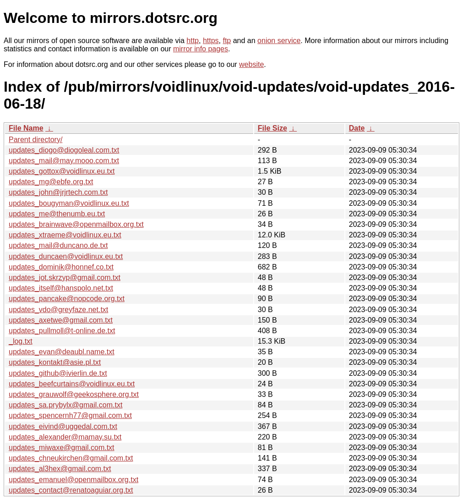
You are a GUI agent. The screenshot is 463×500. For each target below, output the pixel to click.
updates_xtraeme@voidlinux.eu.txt (65, 235)
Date (357, 128)
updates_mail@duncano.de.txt (58, 245)
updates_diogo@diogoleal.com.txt (64, 150)
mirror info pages (200, 49)
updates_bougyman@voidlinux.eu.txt (69, 203)
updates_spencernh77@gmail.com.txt (70, 415)
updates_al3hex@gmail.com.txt (60, 469)
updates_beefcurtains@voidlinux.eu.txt (72, 384)
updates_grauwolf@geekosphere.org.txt (74, 394)
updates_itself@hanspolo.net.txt (61, 288)
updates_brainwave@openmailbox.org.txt (76, 224)
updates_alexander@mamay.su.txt (65, 437)
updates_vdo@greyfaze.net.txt (58, 309)
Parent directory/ (35, 139)
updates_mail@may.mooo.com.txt (64, 161)
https (211, 40)
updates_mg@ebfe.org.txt (51, 182)
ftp (227, 40)
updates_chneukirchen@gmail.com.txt (71, 458)
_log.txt (21, 341)
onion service (278, 40)
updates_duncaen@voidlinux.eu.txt (66, 256)
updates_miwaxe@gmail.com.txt (61, 447)
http (192, 40)
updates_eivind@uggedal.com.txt (63, 426)
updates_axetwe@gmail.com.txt (61, 320)
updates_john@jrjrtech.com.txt (58, 192)
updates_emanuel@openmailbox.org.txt (73, 480)
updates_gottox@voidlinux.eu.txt (62, 171)
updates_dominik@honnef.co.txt (61, 267)
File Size (272, 128)
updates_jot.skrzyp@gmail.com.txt (64, 277)
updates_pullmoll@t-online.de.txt (62, 331)
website (251, 64)
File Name (26, 128)
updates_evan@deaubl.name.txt (61, 352)
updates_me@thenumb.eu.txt (57, 214)
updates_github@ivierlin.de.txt (58, 373)
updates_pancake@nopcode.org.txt (67, 298)
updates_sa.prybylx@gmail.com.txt (65, 405)
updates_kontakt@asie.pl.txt (55, 362)
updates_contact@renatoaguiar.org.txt (71, 490)
